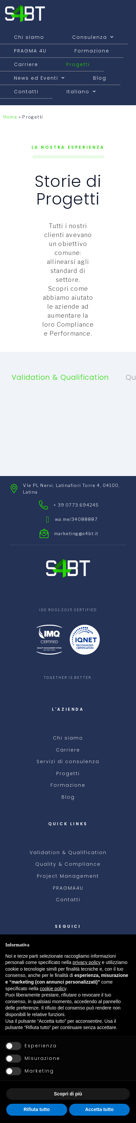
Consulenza (93, 37)
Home (10, 117)
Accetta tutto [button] (99, 1109)
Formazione (91, 50)
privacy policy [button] (86, 962)
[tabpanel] (68, 425)
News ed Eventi (39, 78)
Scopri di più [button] (68, 1093)
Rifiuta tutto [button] (37, 1109)
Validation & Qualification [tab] (60, 377)
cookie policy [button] (53, 988)
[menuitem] (81, 91)
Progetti (78, 64)
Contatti (26, 91)
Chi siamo (29, 37)
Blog (99, 78)
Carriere (26, 64)
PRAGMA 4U (30, 50)
